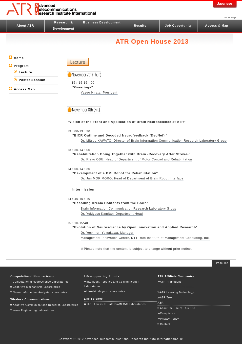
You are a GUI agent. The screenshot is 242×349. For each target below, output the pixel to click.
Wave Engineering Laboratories (34, 310)
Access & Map (216, 25)
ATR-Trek (166, 297)
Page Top (222, 263)
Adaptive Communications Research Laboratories (45, 305)
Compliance (168, 313)
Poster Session (32, 80)
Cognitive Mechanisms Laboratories (36, 287)
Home (19, 58)
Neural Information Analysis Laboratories (40, 292)
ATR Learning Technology (177, 292)
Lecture (25, 72)
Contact (165, 324)
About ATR (25, 25)
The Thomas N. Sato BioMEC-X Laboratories (116, 304)
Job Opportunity (178, 25)
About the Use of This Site (177, 308)
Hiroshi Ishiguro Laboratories (105, 291)
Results (140, 25)
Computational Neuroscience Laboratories (41, 281)
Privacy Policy (169, 318)
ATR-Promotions (171, 281)
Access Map (24, 89)
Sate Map (230, 17)
